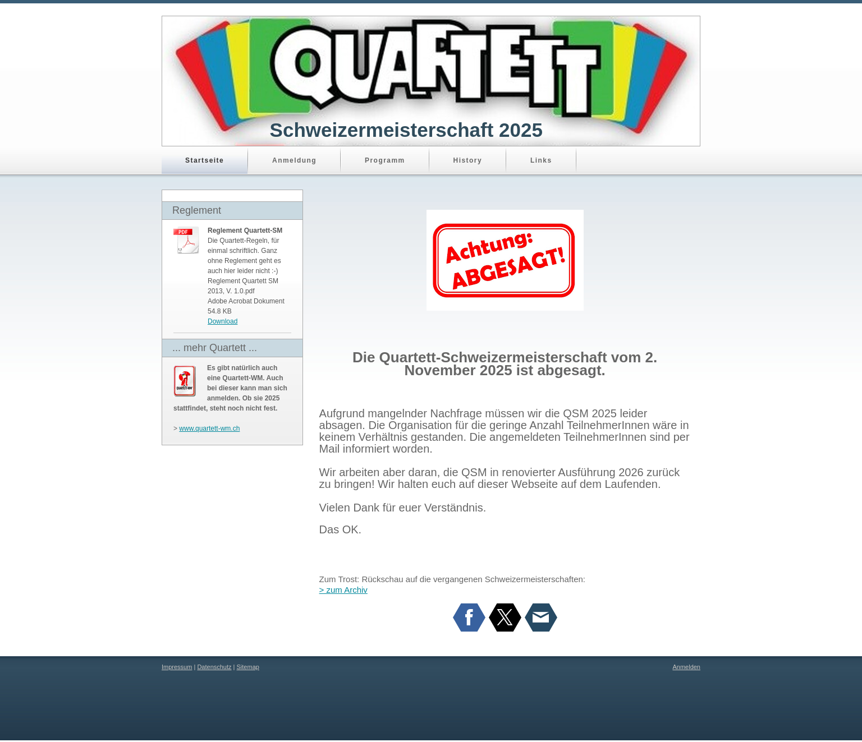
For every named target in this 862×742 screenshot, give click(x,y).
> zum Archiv (343, 589)
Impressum (177, 666)
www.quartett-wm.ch (209, 428)
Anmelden (686, 666)
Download (222, 321)
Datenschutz (214, 666)
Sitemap (248, 666)
